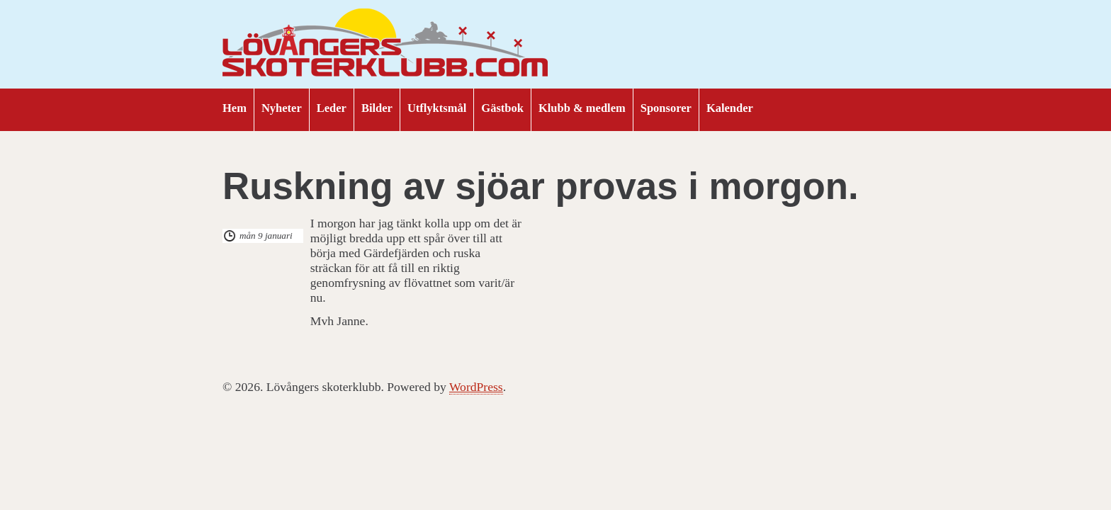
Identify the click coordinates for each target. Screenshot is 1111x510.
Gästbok (502, 108)
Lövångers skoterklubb (385, 44)
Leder (331, 108)
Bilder (377, 108)
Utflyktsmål (436, 108)
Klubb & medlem (582, 108)
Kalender (729, 108)
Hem (234, 108)
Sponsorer (666, 108)
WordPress (476, 387)
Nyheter (281, 108)
